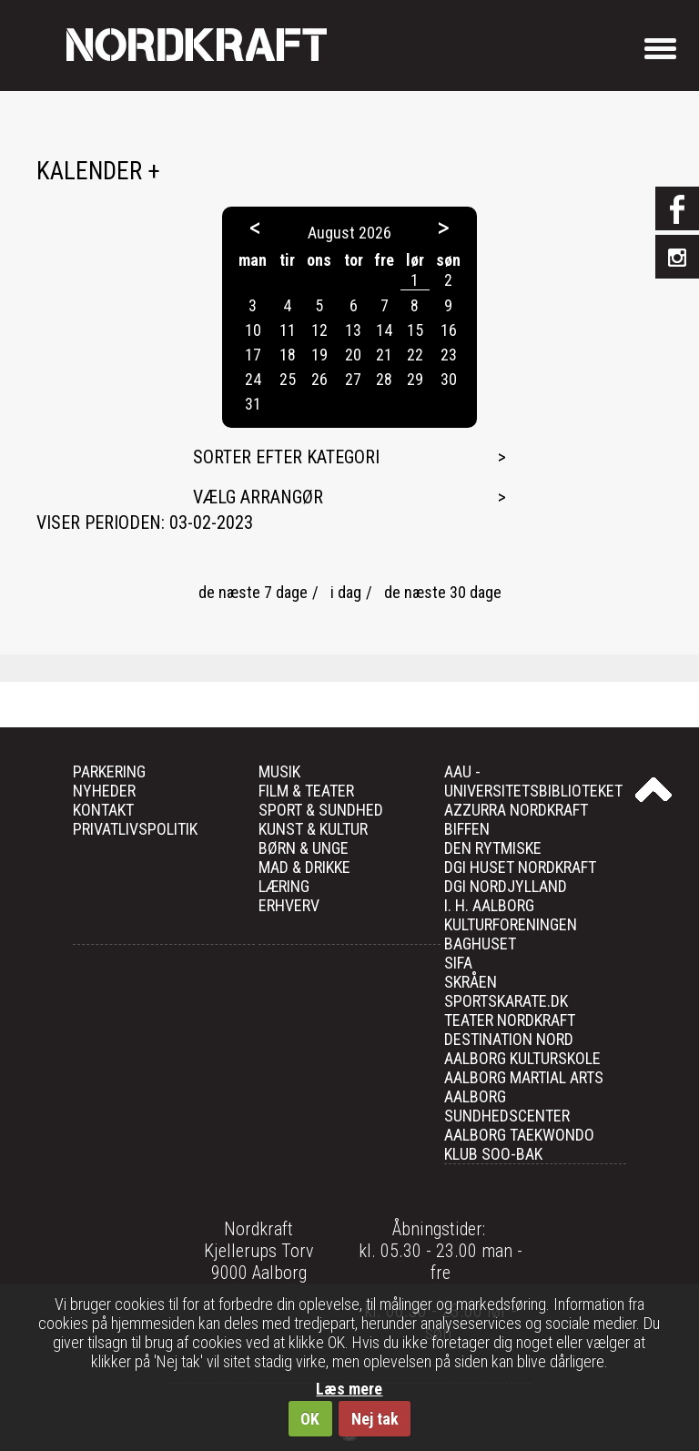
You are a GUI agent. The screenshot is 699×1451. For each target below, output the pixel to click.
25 (287, 379)
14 (384, 330)
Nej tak (375, 1418)
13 (353, 330)
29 (415, 379)
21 (384, 354)
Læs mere (349, 1388)
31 (253, 403)
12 (319, 330)
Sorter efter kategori (286, 457)
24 (253, 379)
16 (449, 330)
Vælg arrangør (258, 497)
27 (353, 379)
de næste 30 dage (442, 592)
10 (253, 330)
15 (415, 330)
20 (353, 354)
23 (449, 354)
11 (287, 330)
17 (253, 354)
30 (449, 379)
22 (415, 354)
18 (287, 354)
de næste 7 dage (253, 592)
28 (384, 379)
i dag (345, 592)
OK (309, 1418)
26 (319, 379)
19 (319, 354)
